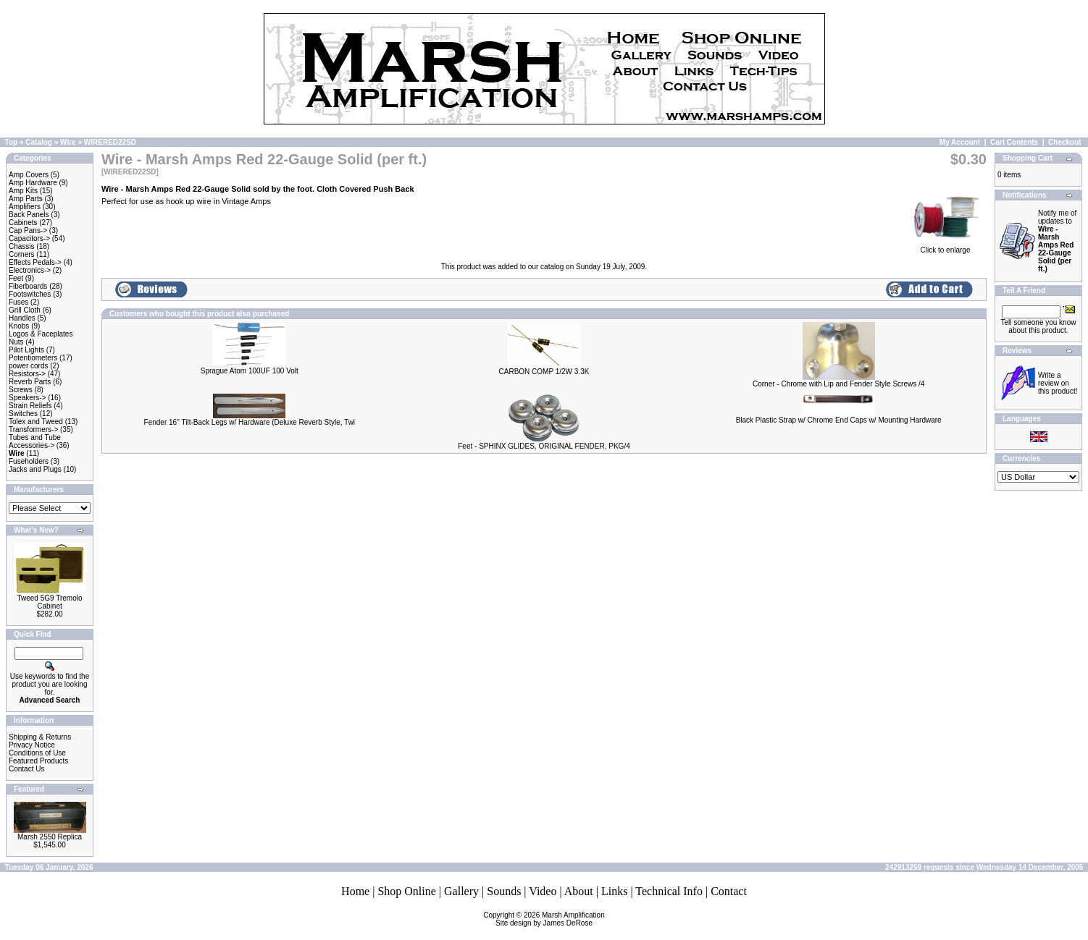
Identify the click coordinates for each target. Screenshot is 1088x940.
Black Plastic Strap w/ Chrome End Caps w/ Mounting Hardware (839, 420)
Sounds (504, 891)
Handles (22, 318)
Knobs (19, 326)
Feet (16, 278)
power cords (28, 366)
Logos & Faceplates (40, 334)
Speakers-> (27, 398)
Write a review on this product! (1057, 383)
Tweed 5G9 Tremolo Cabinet (49, 602)
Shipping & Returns (40, 737)
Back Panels (29, 215)
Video (542, 891)
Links (614, 891)
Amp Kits (23, 191)
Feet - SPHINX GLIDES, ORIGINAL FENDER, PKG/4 (543, 446)
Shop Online (406, 891)
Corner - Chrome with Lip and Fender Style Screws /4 (838, 384)
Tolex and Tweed (36, 421)
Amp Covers (29, 175)
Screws (21, 390)
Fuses (18, 302)
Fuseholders (29, 461)
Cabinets (23, 222)
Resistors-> (27, 374)
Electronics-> (30, 270)
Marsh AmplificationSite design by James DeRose (550, 919)
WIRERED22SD (110, 142)
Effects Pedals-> (35, 262)
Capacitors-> (29, 238)
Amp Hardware (33, 183)
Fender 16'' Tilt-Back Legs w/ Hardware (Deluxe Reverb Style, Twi (250, 422)
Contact (729, 891)
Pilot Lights (26, 350)
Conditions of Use (37, 753)
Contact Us (26, 769)
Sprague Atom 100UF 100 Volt (249, 371)
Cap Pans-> (28, 230)
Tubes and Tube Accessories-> (35, 441)
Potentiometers (33, 358)
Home (355, 891)
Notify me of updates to (1057, 241)
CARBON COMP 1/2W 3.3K (544, 372)
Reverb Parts (30, 382)
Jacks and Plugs (35, 469)
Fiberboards (28, 286)
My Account (960, 142)
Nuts (16, 342)
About (578, 891)
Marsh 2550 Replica (49, 837)
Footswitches (30, 294)
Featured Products (38, 761)
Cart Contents (1014, 142)
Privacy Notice (32, 745)
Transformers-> (33, 429)
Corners (22, 254)
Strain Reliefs (30, 406)
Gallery (461, 891)
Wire (68, 142)
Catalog (38, 142)
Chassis (22, 246)
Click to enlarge (945, 247)
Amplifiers (25, 207)
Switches (23, 414)
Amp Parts (26, 199)
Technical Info (669, 891)
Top (11, 142)
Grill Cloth (25, 310)
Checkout (1064, 142)
